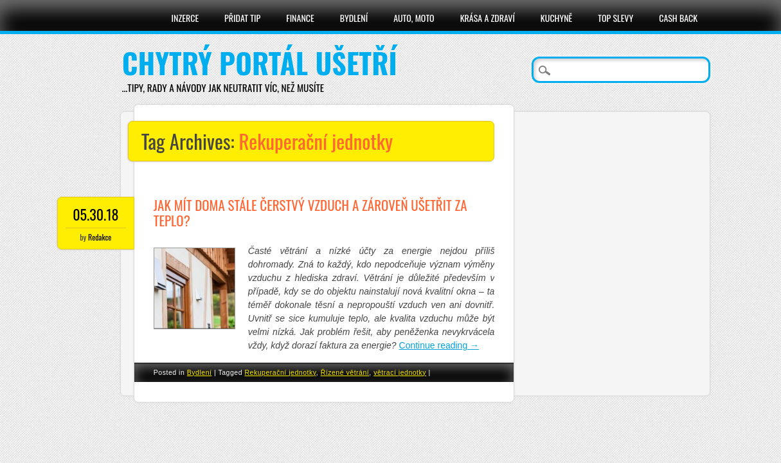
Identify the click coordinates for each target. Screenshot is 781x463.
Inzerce (185, 17)
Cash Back (678, 17)
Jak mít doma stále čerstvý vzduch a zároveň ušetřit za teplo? (310, 212)
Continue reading (439, 345)
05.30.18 (95, 214)
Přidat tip (242, 17)
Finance (300, 17)
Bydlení (354, 17)
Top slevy (615, 17)
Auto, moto (414, 17)
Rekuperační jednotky (280, 372)
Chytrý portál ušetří (259, 63)
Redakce (99, 237)
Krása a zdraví (487, 17)
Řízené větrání (345, 372)
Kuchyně (556, 17)
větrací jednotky (399, 372)
